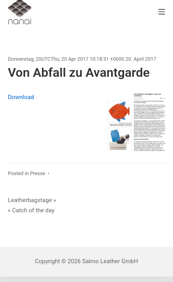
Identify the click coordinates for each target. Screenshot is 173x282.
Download (21, 97)
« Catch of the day (31, 210)
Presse (37, 173)
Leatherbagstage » (32, 200)
